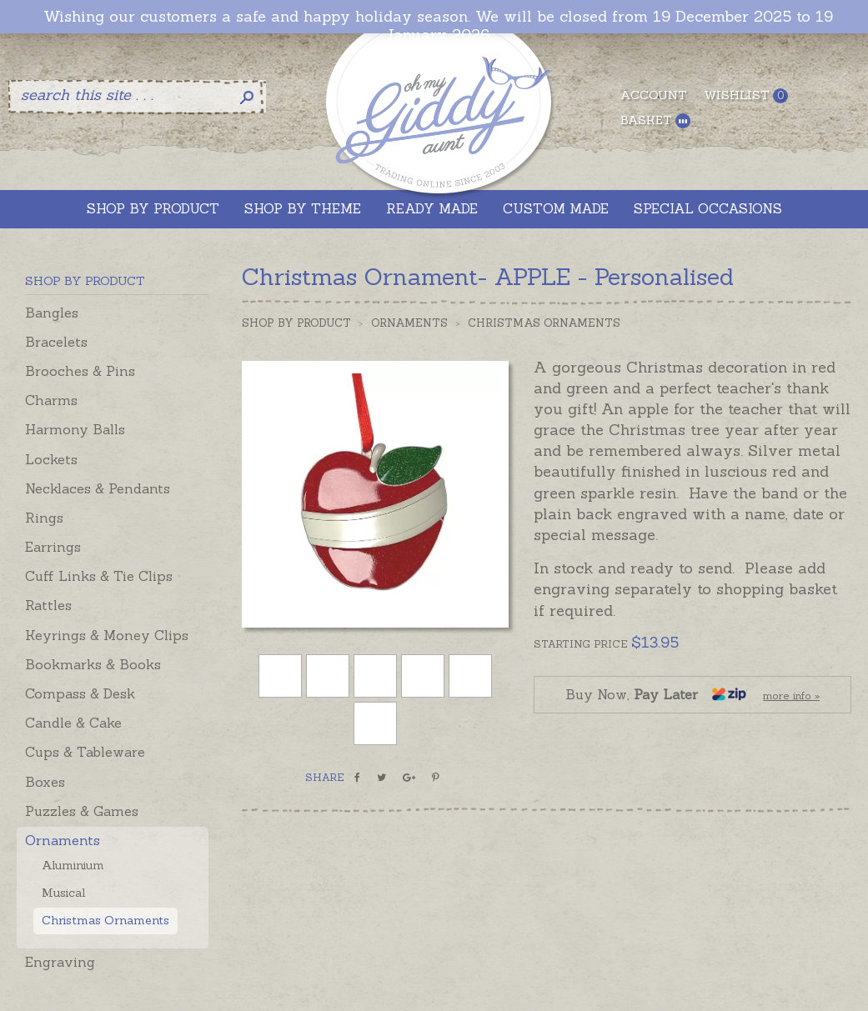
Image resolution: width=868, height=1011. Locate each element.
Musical (63, 892)
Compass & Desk (80, 693)
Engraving (60, 961)
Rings (44, 517)
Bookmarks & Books (93, 664)
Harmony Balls (75, 429)
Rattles (48, 605)
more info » (791, 695)
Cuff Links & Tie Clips (99, 576)
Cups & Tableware (85, 751)
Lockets (51, 459)
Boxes (45, 781)
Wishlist (746, 95)
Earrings (53, 546)
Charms (51, 400)
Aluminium (73, 865)
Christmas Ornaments (105, 920)
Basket (655, 120)
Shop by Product (296, 323)
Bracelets (56, 341)
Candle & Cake (73, 722)
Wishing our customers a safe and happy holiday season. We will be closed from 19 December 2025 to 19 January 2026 (438, 25)
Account (653, 95)
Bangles (51, 312)
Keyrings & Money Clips (106, 635)
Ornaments (62, 840)
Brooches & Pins (80, 371)
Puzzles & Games (81, 811)
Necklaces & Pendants (97, 488)
